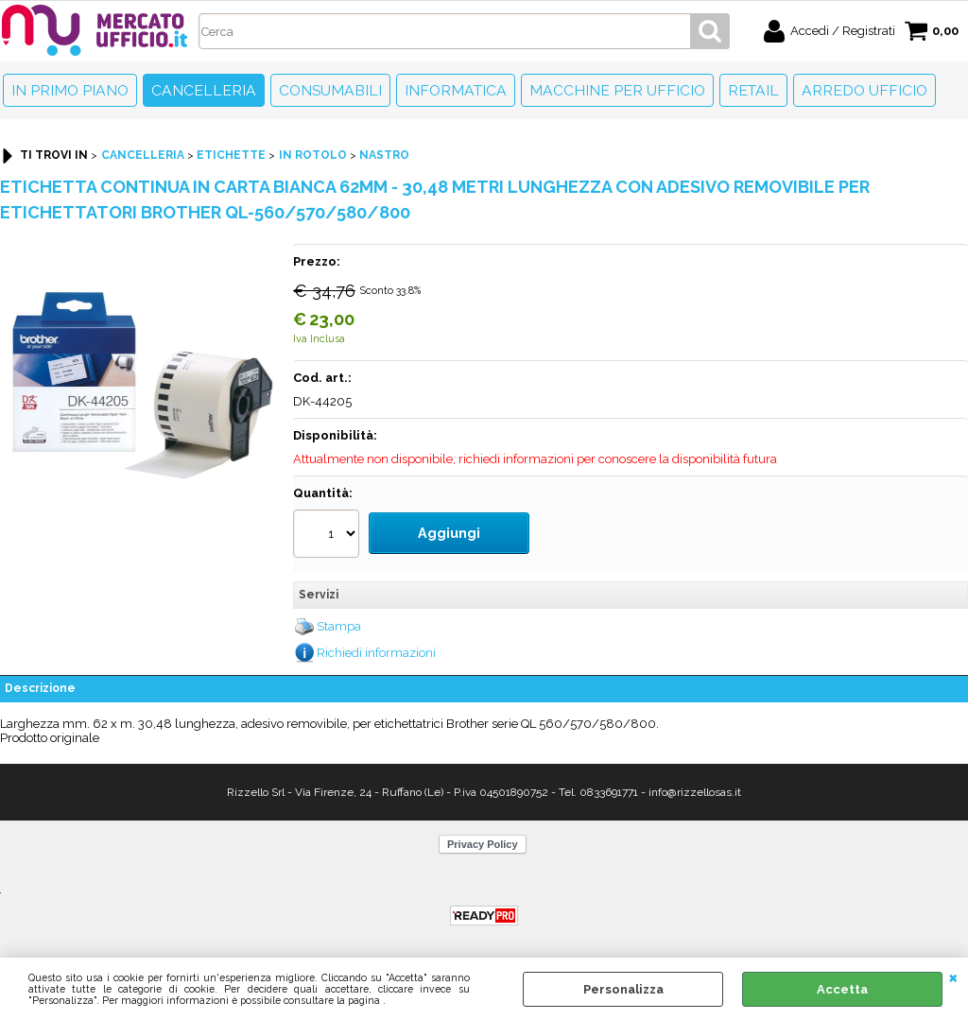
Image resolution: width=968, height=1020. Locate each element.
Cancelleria (203, 90)
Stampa (339, 618)
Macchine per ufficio (617, 90)
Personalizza (623, 989)
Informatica (456, 90)
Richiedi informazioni (376, 643)
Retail (753, 90)
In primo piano (70, 90)
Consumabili (330, 90)
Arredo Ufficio (864, 90)
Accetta (842, 989)
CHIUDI (953, 976)
